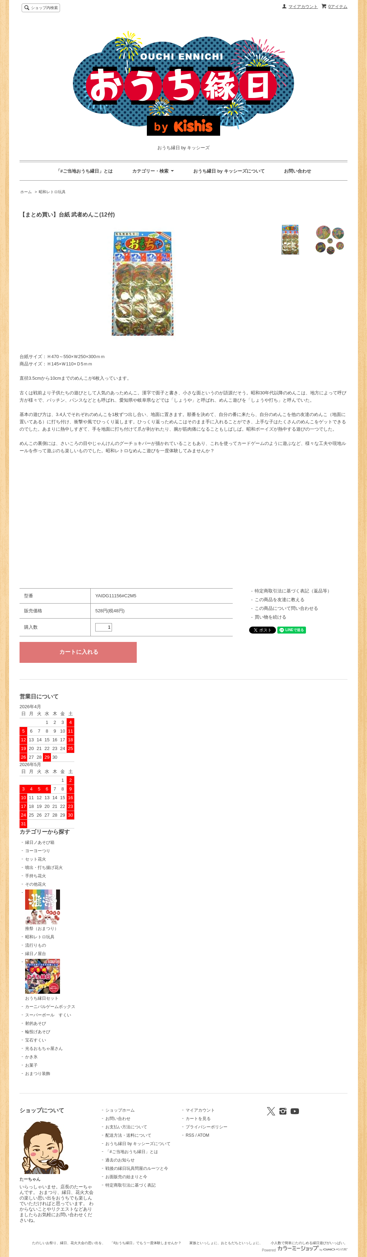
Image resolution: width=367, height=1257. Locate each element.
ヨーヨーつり (37, 850)
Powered (304, 1250)
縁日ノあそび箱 (39, 842)
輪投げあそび (37, 1031)
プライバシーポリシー (206, 1127)
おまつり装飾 (37, 1073)
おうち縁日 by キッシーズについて (228, 171)
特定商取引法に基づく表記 (130, 1185)
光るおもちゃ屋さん (44, 1048)
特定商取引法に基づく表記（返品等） (293, 590)
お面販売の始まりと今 (126, 1176)
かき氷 (31, 1056)
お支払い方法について (126, 1127)
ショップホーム (120, 1110)
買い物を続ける (270, 617)
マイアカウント (303, 6)
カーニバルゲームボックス (50, 1006)
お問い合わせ (297, 171)
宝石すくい (35, 1040)
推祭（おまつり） (42, 910)
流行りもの (35, 945)
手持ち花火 (35, 875)
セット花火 (35, 859)
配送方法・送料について (128, 1135)
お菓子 (31, 1065)
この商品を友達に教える (280, 599)
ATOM (203, 1135)
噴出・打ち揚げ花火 (44, 867)
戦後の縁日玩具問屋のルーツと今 (136, 1168)
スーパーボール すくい (48, 1015)
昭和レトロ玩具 (52, 192)
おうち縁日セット (42, 980)
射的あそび (35, 1023)
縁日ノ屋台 (35, 953)
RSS (190, 1135)
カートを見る (198, 1118)
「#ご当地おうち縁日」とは (84, 171)
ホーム (26, 192)
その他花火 (35, 884)
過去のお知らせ (120, 1160)
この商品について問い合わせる (286, 608)
